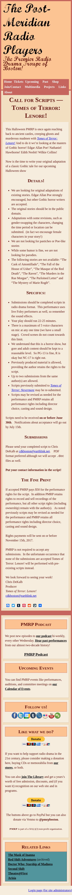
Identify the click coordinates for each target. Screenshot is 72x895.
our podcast (43, 636)
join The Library (33, 776)
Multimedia (32, 86)
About (8, 92)
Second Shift (16, 868)
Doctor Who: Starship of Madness (30, 864)
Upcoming (32, 81)
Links (62, 86)
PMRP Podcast (36, 654)
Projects (49, 86)
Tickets (18, 81)
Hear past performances (51, 640)
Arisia (12, 878)
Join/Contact (12, 86)
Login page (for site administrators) (50, 890)
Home (8, 81)
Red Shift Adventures (22, 859)
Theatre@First (18, 873)
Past (45, 81)
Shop (55, 81)
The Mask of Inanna (21, 855)
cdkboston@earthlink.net (34, 451)
